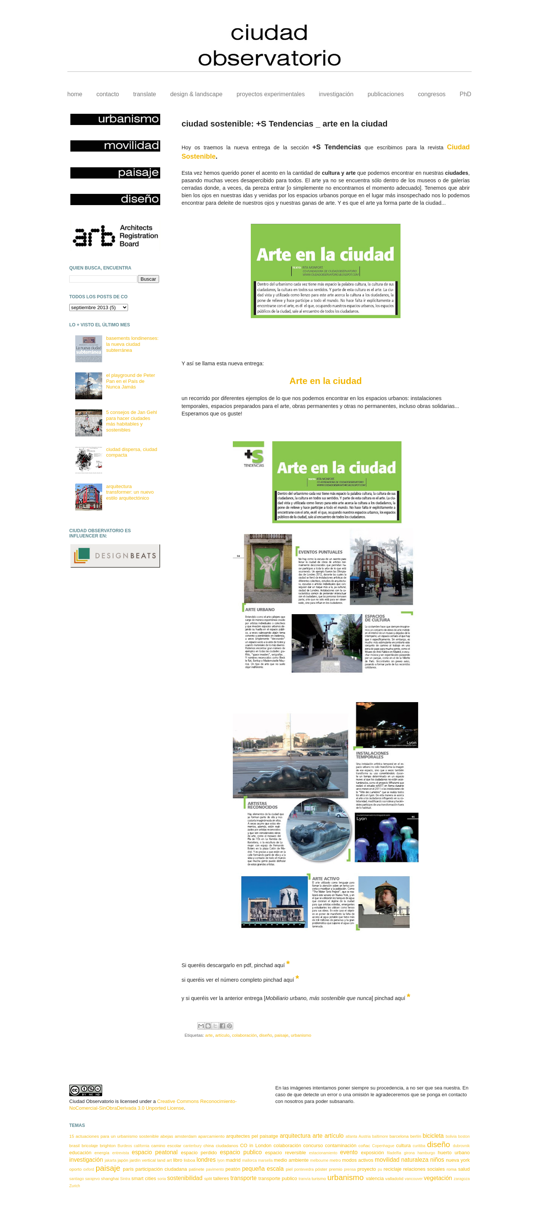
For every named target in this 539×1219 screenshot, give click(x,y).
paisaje (281, 1035)
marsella (265, 1160)
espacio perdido (199, 1152)
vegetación (438, 1178)
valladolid (394, 1178)
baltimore (380, 1136)
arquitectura (295, 1136)
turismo (319, 1178)
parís (128, 1169)
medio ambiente (291, 1160)
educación (80, 1152)
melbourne (319, 1160)
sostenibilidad (184, 1178)
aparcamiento (211, 1136)
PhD (465, 94)
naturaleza (415, 1159)
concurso (313, 1145)
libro (177, 1160)
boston (464, 1136)
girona (409, 1153)
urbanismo (301, 1035)
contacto (108, 94)
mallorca (249, 1160)
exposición (372, 1152)
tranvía (305, 1179)
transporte (244, 1178)
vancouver (414, 1179)
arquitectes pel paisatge (252, 1136)
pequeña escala (263, 1168)
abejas (166, 1136)
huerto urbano (454, 1152)
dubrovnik (461, 1146)
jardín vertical (143, 1160)
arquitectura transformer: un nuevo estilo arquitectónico (129, 492)
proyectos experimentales (271, 94)
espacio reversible (285, 1152)
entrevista (120, 1153)
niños (437, 1159)
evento (349, 1152)
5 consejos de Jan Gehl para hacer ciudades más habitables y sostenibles (131, 421)
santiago (76, 1179)
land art (164, 1160)
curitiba (419, 1146)
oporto (75, 1169)
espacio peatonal (154, 1152)
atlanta (351, 1136)
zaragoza (462, 1179)
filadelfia (394, 1153)
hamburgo (426, 1153)
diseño (265, 1035)
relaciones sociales (424, 1169)
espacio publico (241, 1152)
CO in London (255, 1145)
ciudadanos (227, 1145)
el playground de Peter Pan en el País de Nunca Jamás (130, 381)
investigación (336, 94)
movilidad (387, 1159)
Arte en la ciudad (325, 381)
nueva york (458, 1160)
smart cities (143, 1178)
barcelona (399, 1136)
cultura (403, 1145)
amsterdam (186, 1136)
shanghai (110, 1178)
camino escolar (166, 1145)
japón (123, 1160)
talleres (221, 1178)
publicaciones (386, 94)
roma (452, 1169)
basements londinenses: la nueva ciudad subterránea (132, 344)
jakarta (110, 1160)
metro (335, 1160)
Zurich (74, 1186)
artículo (222, 1035)
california (142, 1146)
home (74, 94)
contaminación (340, 1145)
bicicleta (433, 1136)
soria (162, 1179)
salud (464, 1169)
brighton (108, 1145)
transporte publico (277, 1178)
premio (335, 1169)
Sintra (125, 1179)
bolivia (451, 1136)
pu (380, 1169)
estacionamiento (323, 1153)
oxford (88, 1169)
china (208, 1145)
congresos (432, 94)
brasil (74, 1145)
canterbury (192, 1146)
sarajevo (92, 1179)
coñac (364, 1145)
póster (321, 1169)
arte (209, 1035)
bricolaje (90, 1145)
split (208, 1178)
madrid (233, 1160)
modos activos (357, 1160)
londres (206, 1159)
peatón (232, 1169)
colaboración (244, 1035)
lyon (221, 1160)
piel (289, 1169)
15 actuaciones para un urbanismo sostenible (114, 1136)
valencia (375, 1178)
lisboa (189, 1160)
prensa (350, 1169)
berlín (415, 1136)
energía (101, 1152)
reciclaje (393, 1169)
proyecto (366, 1169)
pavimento (215, 1169)
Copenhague (383, 1146)
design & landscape (196, 94)
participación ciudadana (161, 1169)
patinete (196, 1169)
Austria (365, 1136)
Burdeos (125, 1146)
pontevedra (304, 1169)
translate (144, 94)
